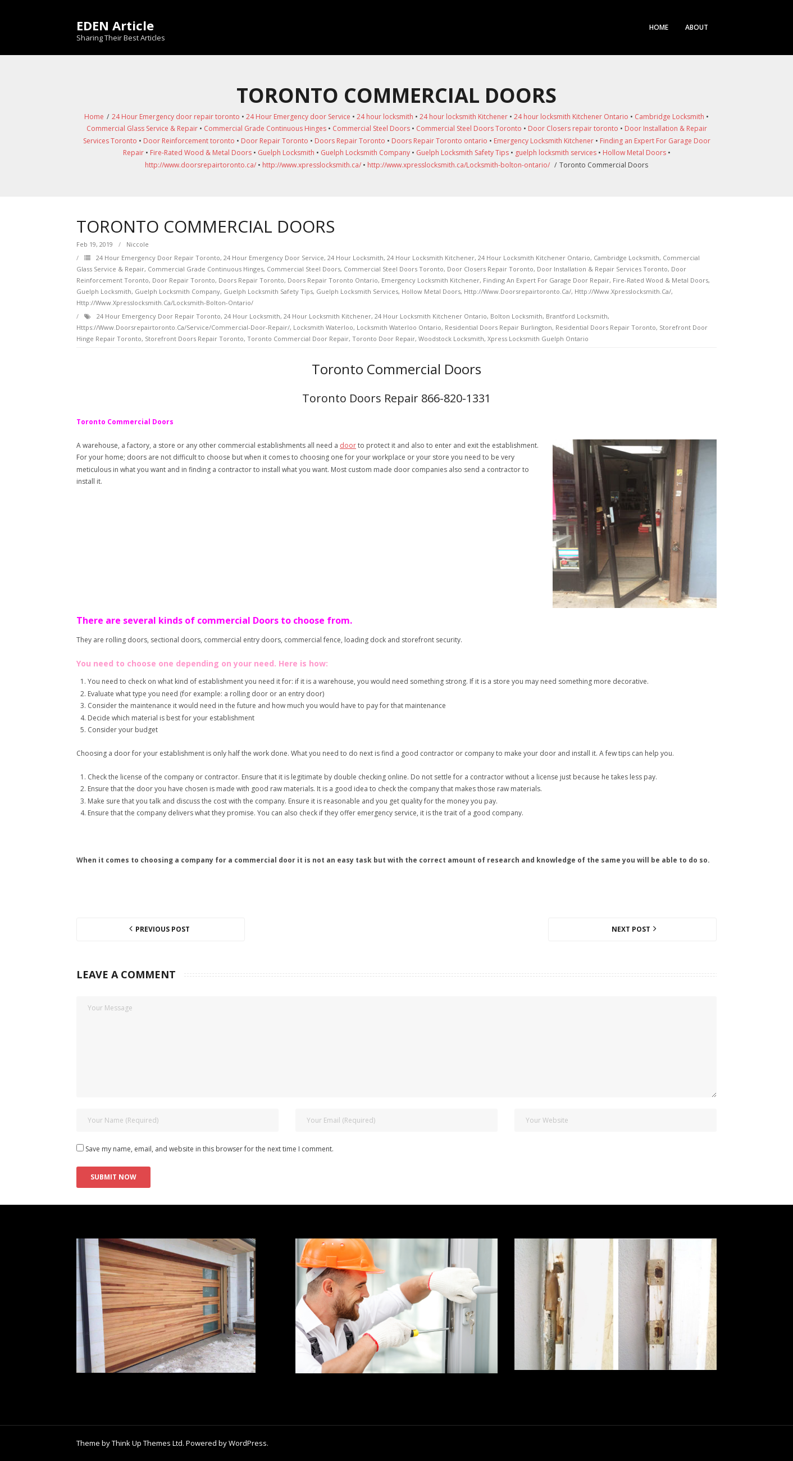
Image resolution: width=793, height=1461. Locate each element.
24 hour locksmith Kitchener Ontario (571, 116)
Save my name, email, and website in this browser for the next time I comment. (209, 1149)
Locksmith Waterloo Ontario (399, 327)
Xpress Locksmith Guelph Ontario (538, 338)
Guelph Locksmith (286, 152)
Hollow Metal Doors (634, 152)
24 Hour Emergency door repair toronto (176, 116)
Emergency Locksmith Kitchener (544, 141)
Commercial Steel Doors (371, 128)
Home (658, 27)
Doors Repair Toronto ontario (439, 141)
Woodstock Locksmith (451, 338)
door (348, 445)
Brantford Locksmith (577, 316)
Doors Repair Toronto (350, 141)
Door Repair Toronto (274, 141)
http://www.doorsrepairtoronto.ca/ (200, 165)
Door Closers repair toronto (573, 128)
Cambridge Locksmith (669, 116)
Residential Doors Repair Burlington (498, 327)
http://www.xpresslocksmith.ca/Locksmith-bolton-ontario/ (458, 165)
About (696, 27)
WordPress (248, 1443)
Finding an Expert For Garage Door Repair (546, 280)
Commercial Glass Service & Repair (142, 128)
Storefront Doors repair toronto (194, 338)
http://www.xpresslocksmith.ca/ (311, 165)
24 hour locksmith (385, 116)
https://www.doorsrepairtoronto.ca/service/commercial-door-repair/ (183, 327)
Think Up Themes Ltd (147, 1443)
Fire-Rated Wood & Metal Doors (201, 152)
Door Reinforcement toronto (189, 141)
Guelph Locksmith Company (365, 152)
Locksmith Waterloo (323, 327)
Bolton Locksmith (516, 316)
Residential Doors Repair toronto (605, 327)
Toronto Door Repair (383, 338)
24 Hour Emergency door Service (298, 116)
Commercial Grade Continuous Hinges (265, 128)
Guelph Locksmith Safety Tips (462, 152)
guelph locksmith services (555, 152)
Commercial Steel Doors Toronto (469, 128)
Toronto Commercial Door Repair (298, 338)
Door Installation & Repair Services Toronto (602, 269)
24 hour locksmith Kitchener (464, 116)
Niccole (137, 244)
